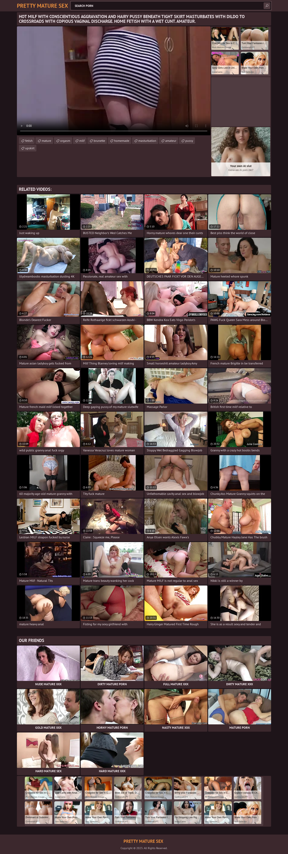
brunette (99, 141)
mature (46, 141)
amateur (170, 141)
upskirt (29, 148)
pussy (189, 141)
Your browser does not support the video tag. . (113, 80)
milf (82, 141)
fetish (29, 141)
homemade (121, 141)
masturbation (147, 141)
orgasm (65, 141)
